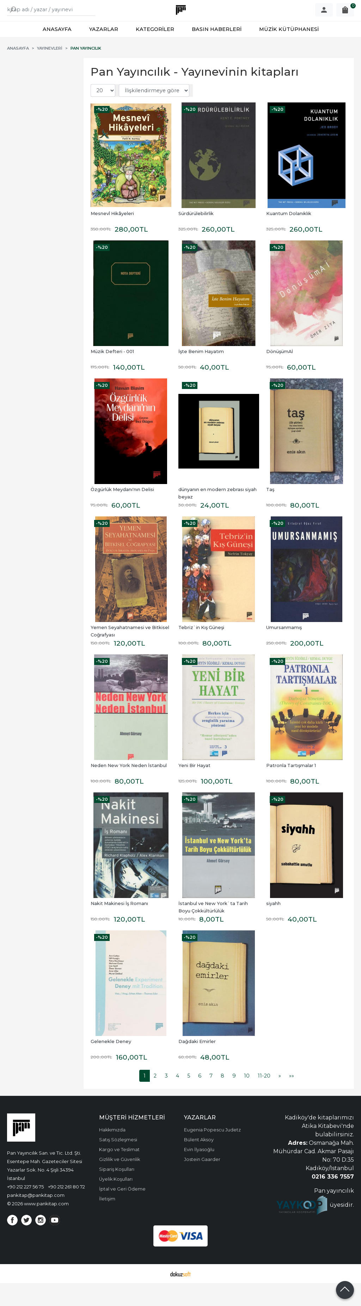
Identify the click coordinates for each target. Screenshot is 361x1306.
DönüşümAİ (279, 374)
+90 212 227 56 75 (25, 1209)
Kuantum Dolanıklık (288, 236)
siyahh (273, 926)
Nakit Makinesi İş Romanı (119, 926)
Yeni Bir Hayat (194, 788)
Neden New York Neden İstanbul (129, 788)
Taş (270, 512)
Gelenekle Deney (111, 1064)
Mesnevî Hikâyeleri (112, 236)
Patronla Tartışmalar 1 (291, 788)
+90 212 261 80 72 (66, 1209)
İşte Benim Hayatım (201, 374)
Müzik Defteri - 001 (112, 374)
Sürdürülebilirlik (196, 236)
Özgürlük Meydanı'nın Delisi (122, 512)
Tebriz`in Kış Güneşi (201, 650)
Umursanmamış (284, 650)
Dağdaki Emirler (197, 1064)
